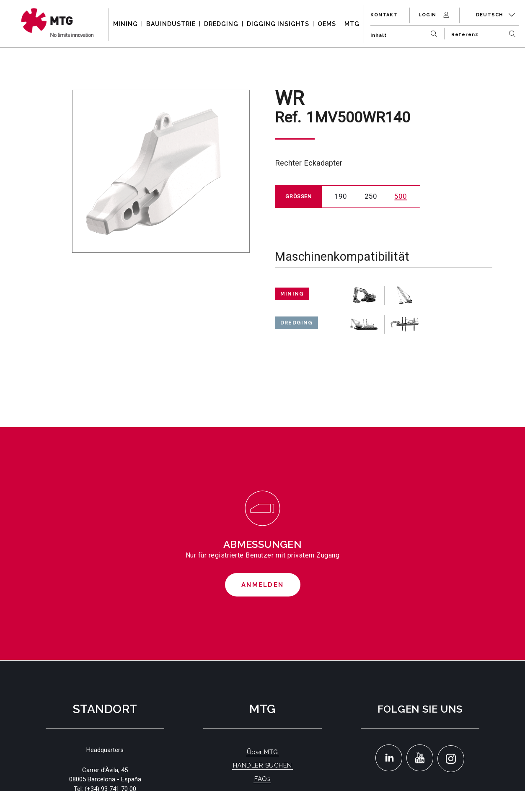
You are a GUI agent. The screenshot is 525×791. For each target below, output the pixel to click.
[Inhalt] (405, 32)
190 (340, 196)
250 (371, 196)
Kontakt (384, 15)
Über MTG (262, 752)
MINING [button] (125, 24)
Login (435, 15)
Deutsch (495, 15)
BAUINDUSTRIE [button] (171, 24)
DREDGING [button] (221, 24)
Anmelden (262, 585)
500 (400, 196)
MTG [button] (351, 24)
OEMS (327, 24)
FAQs (262, 779)
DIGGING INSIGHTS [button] (278, 24)
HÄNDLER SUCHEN (262, 765)
